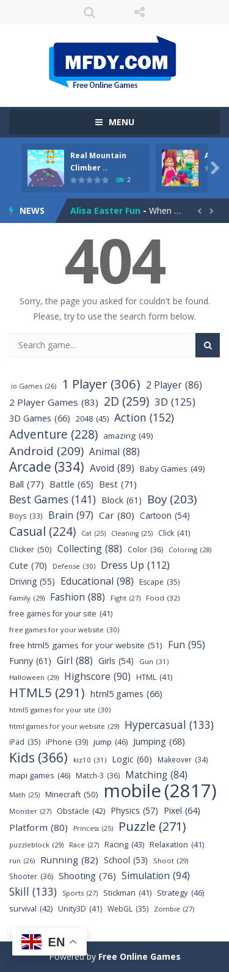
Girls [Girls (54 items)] (116, 660)
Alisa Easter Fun (105, 210)
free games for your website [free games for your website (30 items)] (64, 629)
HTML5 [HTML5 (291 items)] (47, 692)
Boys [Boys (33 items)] (26, 516)
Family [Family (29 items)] (27, 597)
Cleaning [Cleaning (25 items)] (132, 533)
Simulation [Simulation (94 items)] (156, 875)
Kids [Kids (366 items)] (38, 757)
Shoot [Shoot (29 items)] (170, 860)
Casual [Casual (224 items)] (42, 531)
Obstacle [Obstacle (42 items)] (81, 811)
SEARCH (89, 12)
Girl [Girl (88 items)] (75, 660)
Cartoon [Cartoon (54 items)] (165, 515)
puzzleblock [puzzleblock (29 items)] (36, 844)
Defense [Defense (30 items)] (74, 566)
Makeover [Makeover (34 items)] (183, 759)
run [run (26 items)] (22, 860)
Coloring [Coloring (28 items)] (190, 549)
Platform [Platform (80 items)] (38, 827)
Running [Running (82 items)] (69, 860)
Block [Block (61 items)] (121, 500)
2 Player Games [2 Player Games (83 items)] (53, 402)
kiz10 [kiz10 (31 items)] (89, 759)
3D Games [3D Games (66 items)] (39, 418)
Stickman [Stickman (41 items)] (127, 893)
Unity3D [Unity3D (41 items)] (80, 908)
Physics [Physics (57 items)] (134, 810)
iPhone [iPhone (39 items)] (67, 742)
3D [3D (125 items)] (174, 401)
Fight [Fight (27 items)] (125, 597)
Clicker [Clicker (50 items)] (30, 549)
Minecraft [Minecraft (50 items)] (71, 794)
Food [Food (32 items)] (163, 597)
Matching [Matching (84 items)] (156, 775)
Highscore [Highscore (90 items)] (97, 676)
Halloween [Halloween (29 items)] (34, 677)
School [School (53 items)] (126, 860)
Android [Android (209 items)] (46, 451)
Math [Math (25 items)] (24, 795)
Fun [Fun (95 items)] (186, 644)
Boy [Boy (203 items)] (172, 499)
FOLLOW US (139, 12)
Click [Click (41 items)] (174, 533)
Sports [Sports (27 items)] (80, 893)
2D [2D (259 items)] (126, 401)
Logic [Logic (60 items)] (132, 759)
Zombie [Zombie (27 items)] (174, 908)
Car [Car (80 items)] (116, 515)
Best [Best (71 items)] (118, 484)
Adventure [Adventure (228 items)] (53, 434)
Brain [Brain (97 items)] (70, 515)
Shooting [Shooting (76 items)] (87, 875)
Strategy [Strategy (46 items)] (180, 893)
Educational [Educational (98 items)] (97, 581)
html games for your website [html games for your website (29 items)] (64, 726)
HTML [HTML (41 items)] (154, 677)
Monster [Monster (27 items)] (30, 811)
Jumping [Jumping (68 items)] (159, 741)
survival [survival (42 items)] (31, 908)
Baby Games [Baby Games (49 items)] (172, 469)
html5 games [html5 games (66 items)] (126, 693)
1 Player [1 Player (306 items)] (101, 384)
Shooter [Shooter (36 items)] (31, 876)
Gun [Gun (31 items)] (154, 661)
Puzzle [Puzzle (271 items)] (152, 826)
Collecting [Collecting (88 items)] (89, 549)
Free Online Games (139, 956)
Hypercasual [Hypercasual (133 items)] (169, 725)
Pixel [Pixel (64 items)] (182, 810)
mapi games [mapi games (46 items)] (39, 775)
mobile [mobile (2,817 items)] (160, 790)
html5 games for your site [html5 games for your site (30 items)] (60, 709)
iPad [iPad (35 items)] (24, 742)
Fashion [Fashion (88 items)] (77, 597)
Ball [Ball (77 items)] (26, 484)
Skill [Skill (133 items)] (33, 891)
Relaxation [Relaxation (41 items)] (177, 844)
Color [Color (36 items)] (145, 549)
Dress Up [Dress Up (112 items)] (135, 564)
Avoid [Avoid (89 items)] (112, 468)
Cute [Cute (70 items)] (28, 565)
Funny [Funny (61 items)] (30, 660)
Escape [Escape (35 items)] (159, 582)
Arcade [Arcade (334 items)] (46, 467)
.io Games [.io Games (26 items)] (32, 385)
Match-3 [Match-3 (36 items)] (98, 775)
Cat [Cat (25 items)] (93, 533)
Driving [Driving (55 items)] (32, 581)
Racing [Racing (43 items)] (124, 844)
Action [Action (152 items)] (144, 417)
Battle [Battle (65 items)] (71, 484)
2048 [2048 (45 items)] (92, 418)
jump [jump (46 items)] (110, 742)
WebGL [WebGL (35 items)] (127, 908)
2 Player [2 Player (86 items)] (174, 385)
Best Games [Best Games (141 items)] (52, 499)
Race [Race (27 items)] (84, 844)
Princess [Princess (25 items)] (93, 828)
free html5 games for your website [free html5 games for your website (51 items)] (85, 645)
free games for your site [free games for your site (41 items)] (60, 613)
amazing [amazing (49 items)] (128, 436)
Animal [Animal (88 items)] (114, 451)
